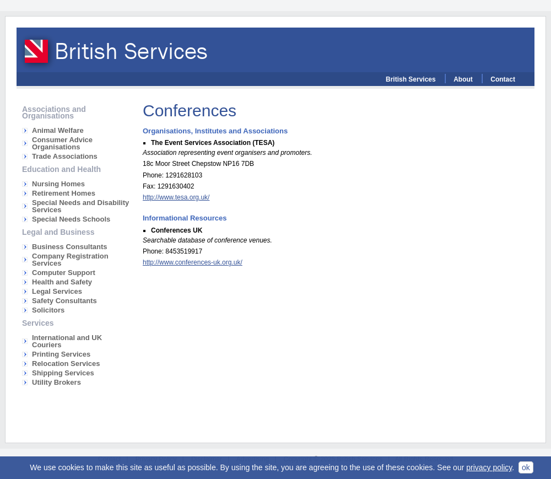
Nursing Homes (58, 184)
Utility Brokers (56, 382)
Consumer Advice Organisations (62, 143)
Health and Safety (62, 282)
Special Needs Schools (71, 219)
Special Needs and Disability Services (80, 206)
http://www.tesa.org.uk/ (176, 197)
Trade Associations (65, 156)
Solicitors (48, 310)
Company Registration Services (70, 259)
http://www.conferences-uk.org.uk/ (192, 262)
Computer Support (63, 272)
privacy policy (489, 467)
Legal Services (57, 291)
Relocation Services (66, 363)
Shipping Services (63, 373)
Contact (502, 79)
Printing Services (61, 354)
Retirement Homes (63, 193)
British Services (411, 79)
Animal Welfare (58, 130)
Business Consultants (69, 247)
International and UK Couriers (67, 341)
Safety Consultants (64, 301)
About (463, 79)
